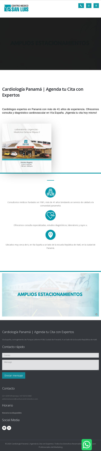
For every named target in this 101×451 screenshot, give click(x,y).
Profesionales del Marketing (50, 447)
